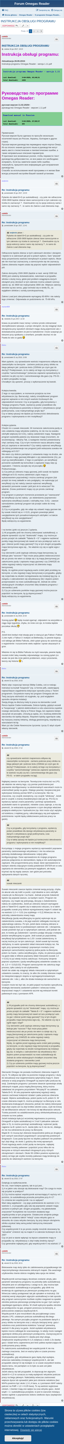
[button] (41, 31)
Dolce (4, 345)
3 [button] (37, 31)
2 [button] (34, 31)
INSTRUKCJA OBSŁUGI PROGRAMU (28, 21)
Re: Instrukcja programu (15, 190)
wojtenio (5, 181)
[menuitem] (5, 10)
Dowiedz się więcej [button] (31, 1430)
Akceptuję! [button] (18, 1438)
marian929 (6, 307)
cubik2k (5, 36)
